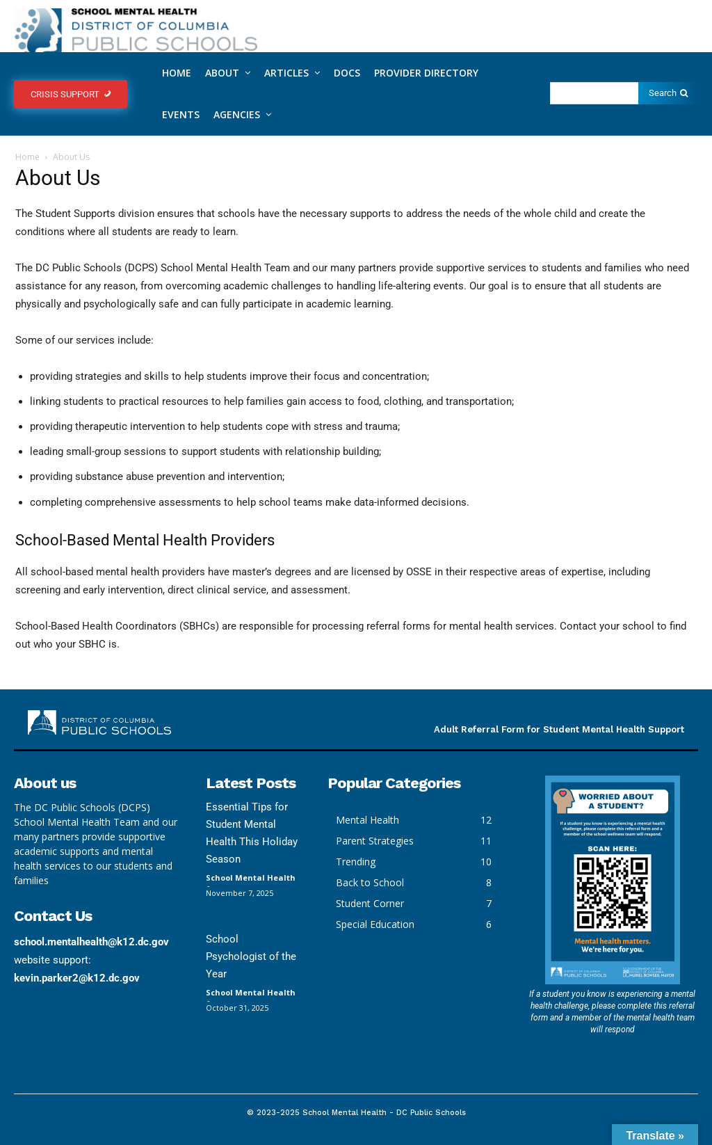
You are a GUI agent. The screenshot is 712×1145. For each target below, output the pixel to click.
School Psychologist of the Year (251, 956)
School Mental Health (251, 877)
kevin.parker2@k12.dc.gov (77, 978)
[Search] (668, 93)
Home (27, 157)
